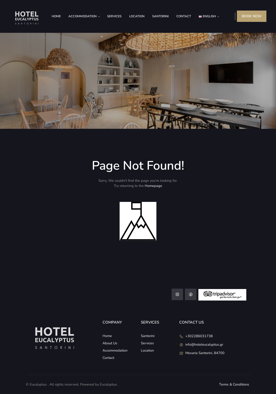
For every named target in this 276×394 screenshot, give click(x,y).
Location (137, 16)
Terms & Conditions (234, 384)
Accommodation (82, 16)
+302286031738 (199, 336)
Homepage (153, 185)
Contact (183, 16)
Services (114, 16)
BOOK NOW (252, 16)
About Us (110, 343)
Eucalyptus (38, 384)
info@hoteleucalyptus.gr (204, 344)
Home (56, 16)
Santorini (160, 16)
